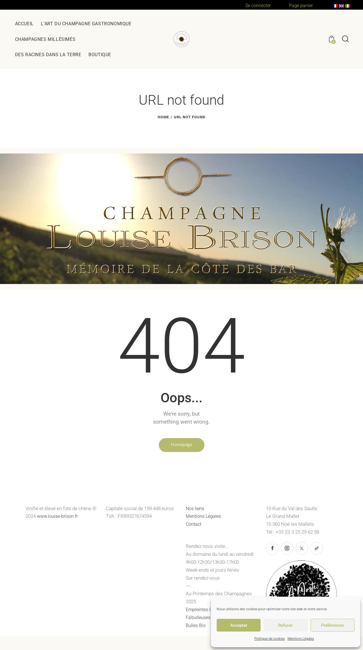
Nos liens (196, 510)
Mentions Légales (301, 639)
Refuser (285, 625)
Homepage (181, 445)
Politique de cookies (269, 639)
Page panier (301, 5)
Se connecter (259, 5)
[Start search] (345, 39)
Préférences (332, 625)
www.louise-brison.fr (59, 518)
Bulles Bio (197, 627)
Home (163, 117)
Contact (194, 525)
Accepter (238, 625)
